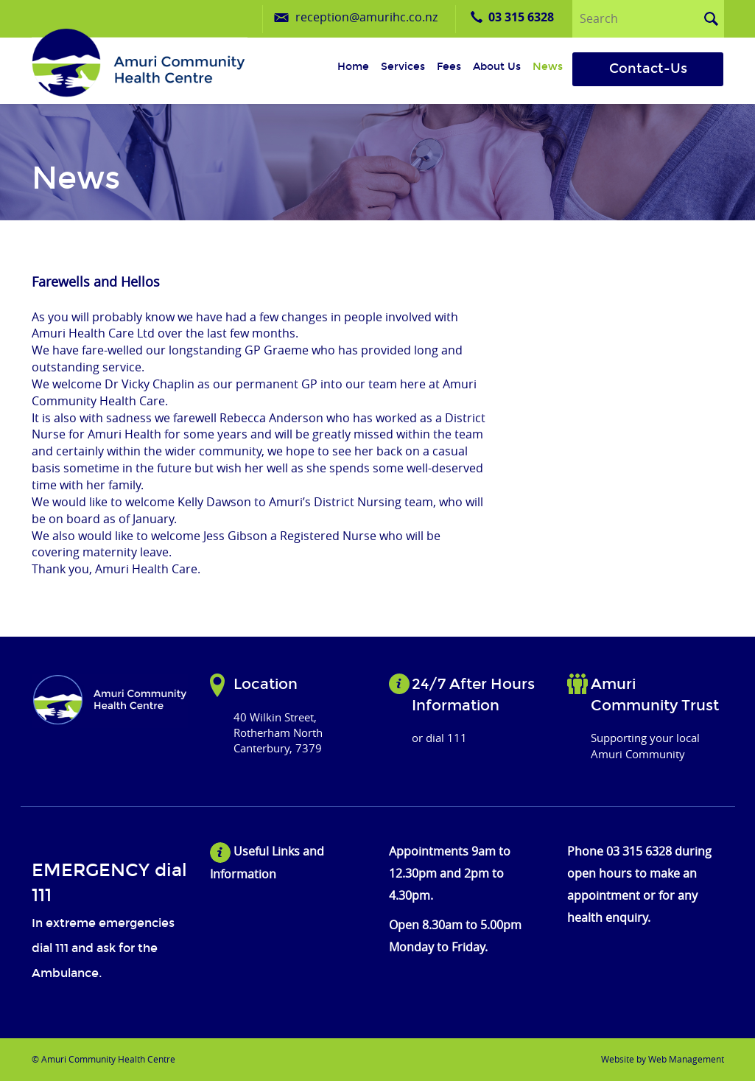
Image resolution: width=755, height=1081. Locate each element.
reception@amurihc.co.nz (366, 17)
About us (497, 66)
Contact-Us (648, 68)
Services (403, 66)
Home (353, 66)
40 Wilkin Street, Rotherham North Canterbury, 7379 (278, 733)
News (548, 66)
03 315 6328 (521, 17)
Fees (449, 66)
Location (265, 684)
